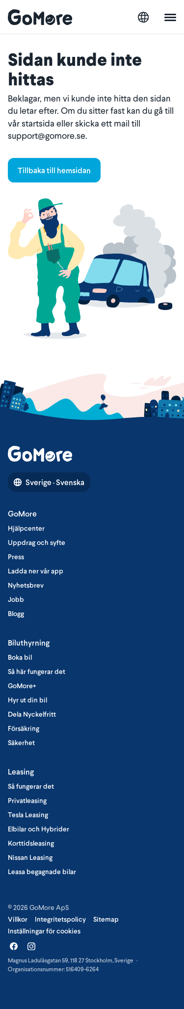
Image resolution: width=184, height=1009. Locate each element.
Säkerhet (21, 743)
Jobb (16, 599)
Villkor (17, 919)
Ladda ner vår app (35, 571)
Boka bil (20, 657)
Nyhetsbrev (26, 585)
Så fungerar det (31, 786)
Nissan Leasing (30, 857)
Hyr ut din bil (27, 700)
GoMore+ (22, 686)
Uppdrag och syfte (36, 542)
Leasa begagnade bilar (42, 872)
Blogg (16, 614)
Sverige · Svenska (49, 482)
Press (16, 557)
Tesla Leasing (28, 815)
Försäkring (23, 728)
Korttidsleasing (31, 843)
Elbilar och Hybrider (38, 829)
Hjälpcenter (26, 528)
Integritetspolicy (60, 919)
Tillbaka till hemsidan (54, 170)
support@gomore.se (46, 136)
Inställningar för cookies (44, 931)
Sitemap (106, 919)
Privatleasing (27, 800)
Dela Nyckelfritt (32, 714)
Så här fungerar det (36, 671)
